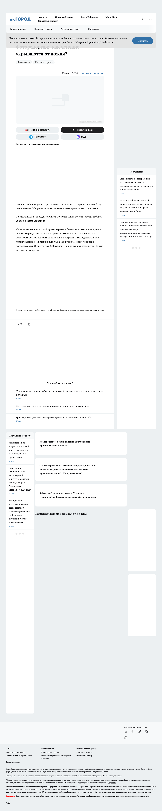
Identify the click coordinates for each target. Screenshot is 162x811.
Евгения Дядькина (92, 73)
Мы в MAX (111, 17)
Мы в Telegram (89, 17)
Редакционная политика (50, 752)
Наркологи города (43, 29)
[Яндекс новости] (37, 130)
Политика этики (47, 749)
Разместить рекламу (84, 756)
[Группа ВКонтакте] (125, 731)
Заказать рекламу (48, 20)
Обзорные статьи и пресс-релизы (19, 756)
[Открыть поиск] (143, 19)
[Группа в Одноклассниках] (132, 731)
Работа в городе (18, 29)
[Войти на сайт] (150, 19)
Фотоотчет (23, 62)
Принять (143, 40)
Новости (42, 17)
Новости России (64, 17)
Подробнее (112, 783)
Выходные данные (13, 762)
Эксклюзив (94, 29)
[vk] (20, 324)
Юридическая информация (86, 749)
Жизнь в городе (43, 62)
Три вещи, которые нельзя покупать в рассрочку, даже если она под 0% (60, 419)
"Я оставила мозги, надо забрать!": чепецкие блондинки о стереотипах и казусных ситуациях (60, 395)
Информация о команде (15, 752)
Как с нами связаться (84, 752)
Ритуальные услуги (70, 29)
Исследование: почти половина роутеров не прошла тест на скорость (60, 408)
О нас (8, 749)
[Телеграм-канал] (37, 137)
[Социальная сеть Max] (82, 137)
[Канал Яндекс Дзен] (82, 130)
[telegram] (29, 324)
